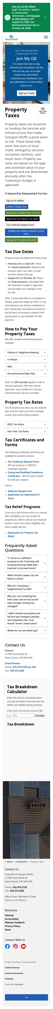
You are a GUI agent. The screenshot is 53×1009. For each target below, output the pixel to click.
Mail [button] (9, 366)
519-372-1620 (17, 671)
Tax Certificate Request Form (20, 225)
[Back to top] (26, 997)
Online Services (12, 967)
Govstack (18, 984)
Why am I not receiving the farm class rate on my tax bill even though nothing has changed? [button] (22, 601)
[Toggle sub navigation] (43, 111)
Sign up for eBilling (15, 200)
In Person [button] (12, 359)
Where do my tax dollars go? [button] (22, 630)
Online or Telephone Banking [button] (23, 352)
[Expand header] (46, 37)
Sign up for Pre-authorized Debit (21, 240)
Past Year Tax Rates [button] (18, 431)
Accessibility (12, 919)
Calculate (39, 715)
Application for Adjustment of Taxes (23, 212)
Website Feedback (15, 922)
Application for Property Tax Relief (22, 218)
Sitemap (9, 915)
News (8, 930)
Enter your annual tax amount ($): (25, 710)
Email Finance (12, 663)
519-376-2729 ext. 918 (24, 667)
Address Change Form (16, 206)
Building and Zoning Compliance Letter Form (26, 232)
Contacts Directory (14, 973)
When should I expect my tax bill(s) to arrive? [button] (22, 577)
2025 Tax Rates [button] (15, 424)
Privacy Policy (12, 926)
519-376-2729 (20, 887)
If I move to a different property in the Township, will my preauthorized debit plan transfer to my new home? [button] (23, 563)
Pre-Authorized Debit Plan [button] (21, 373)
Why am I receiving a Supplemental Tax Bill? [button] (19, 587)
